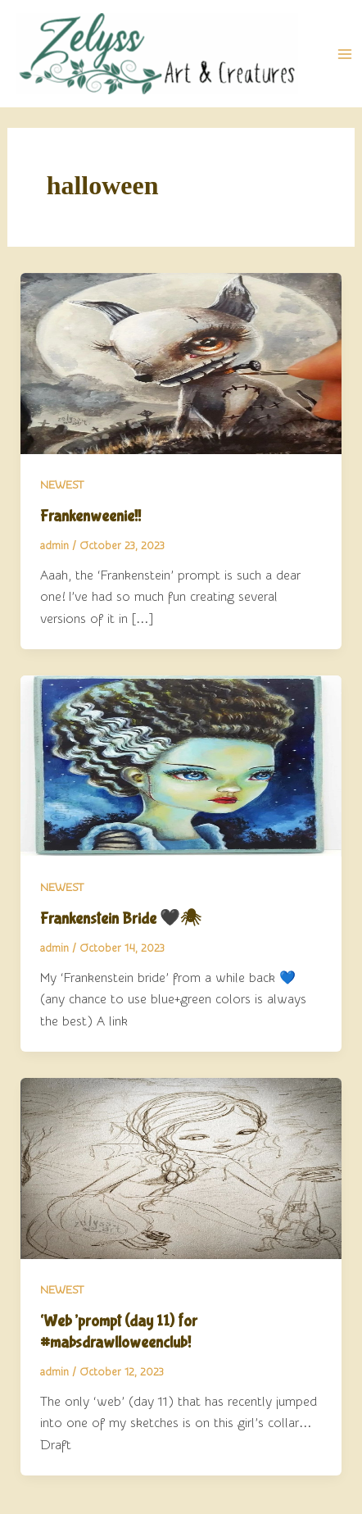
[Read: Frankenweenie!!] (181, 362)
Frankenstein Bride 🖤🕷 (120, 918)
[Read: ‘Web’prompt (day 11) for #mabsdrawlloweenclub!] (181, 1168)
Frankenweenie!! (90, 516)
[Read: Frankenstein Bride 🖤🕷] (181, 764)
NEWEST (62, 485)
